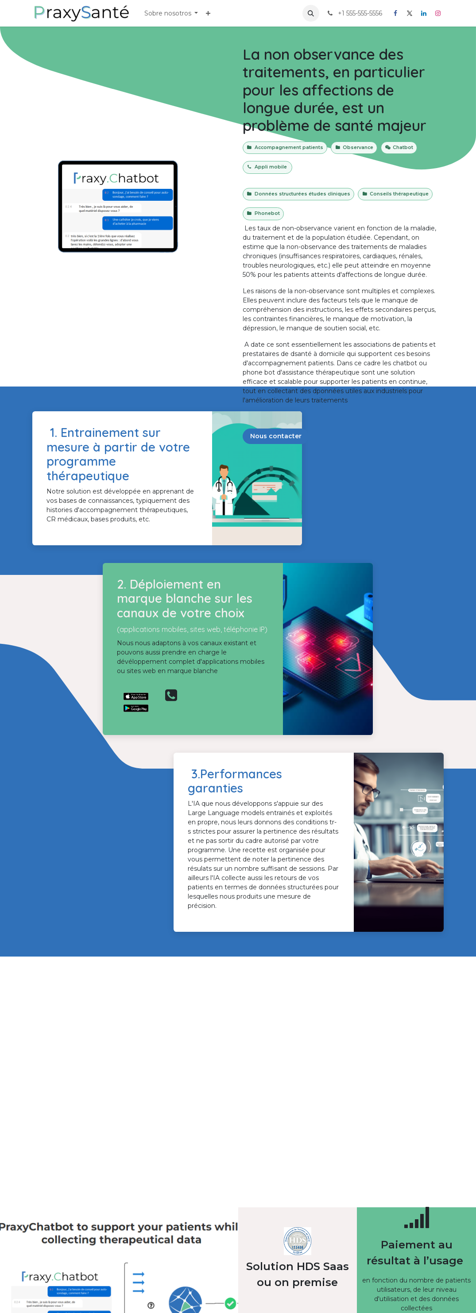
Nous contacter (276, 436)
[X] (409, 13)
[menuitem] (171, 13)
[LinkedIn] (424, 13)
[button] (310, 13)
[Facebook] (395, 13)
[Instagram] (438, 13)
